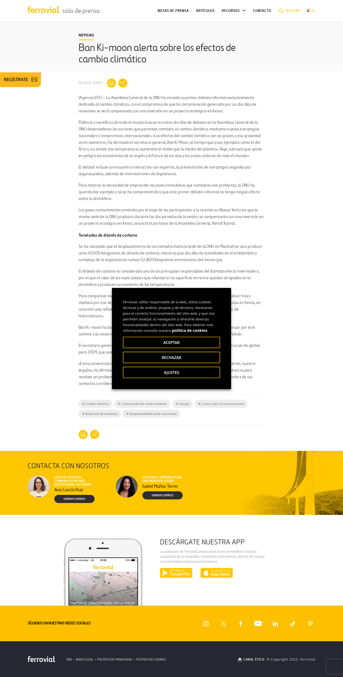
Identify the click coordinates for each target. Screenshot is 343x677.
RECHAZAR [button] (172, 357)
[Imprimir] (111, 83)
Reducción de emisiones (99, 414)
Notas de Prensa (173, 11)
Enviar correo (74, 499)
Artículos (205, 11)
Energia (182, 404)
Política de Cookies (151, 659)
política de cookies (189, 330)
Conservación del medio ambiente (142, 404)
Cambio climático (95, 404)
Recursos (231, 11)
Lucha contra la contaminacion (221, 404)
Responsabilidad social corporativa (151, 414)
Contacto (262, 11)
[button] (289, 10)
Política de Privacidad (114, 659)
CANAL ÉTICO (250, 659)
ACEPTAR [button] (171, 342)
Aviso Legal (84, 659)
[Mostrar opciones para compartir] (122, 83)
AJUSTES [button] (171, 372)
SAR (69, 659)
